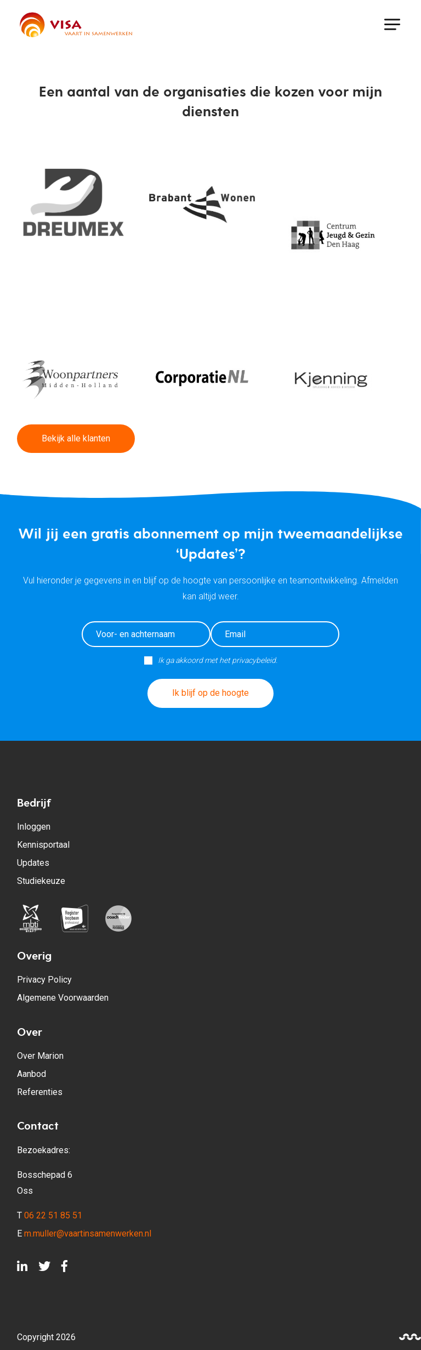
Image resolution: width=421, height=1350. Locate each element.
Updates (33, 863)
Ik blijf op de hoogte (210, 693)
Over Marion (40, 1056)
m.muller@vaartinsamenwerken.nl (87, 1233)
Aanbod (31, 1074)
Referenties (39, 1092)
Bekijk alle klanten (76, 438)
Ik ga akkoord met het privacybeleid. (217, 660)
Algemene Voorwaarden (63, 997)
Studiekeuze (41, 881)
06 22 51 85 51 (53, 1215)
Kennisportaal (43, 845)
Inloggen (33, 826)
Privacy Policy (44, 979)
